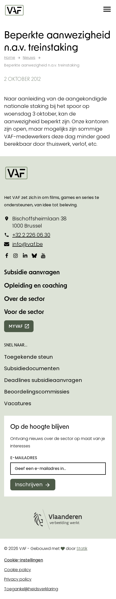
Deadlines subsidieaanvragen (43, 380)
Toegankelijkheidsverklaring (31, 589)
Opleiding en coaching (35, 285)
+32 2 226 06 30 (31, 235)
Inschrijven (29, 484)
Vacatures (17, 403)
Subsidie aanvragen (32, 272)
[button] (107, 10)
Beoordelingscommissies (36, 391)
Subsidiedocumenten (31, 368)
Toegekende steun (28, 356)
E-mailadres (23, 458)
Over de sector (24, 298)
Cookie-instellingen (23, 560)
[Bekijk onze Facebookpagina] (6, 255)
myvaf (16, 326)
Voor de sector (24, 311)
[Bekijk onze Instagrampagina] (15, 255)
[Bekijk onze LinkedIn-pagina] (25, 255)
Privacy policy (17, 579)
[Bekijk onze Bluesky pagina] (34, 255)
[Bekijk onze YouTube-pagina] (43, 255)
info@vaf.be (27, 244)
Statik (82, 548)
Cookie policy (17, 570)
